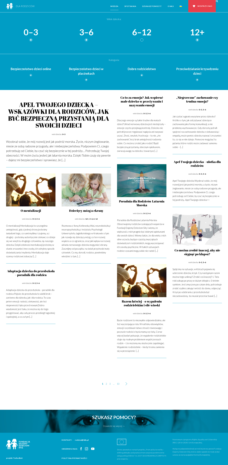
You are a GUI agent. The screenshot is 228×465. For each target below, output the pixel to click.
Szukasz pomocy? (152, 6)
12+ (197, 32)
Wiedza (114, 6)
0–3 (31, 32)
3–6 (86, 32)
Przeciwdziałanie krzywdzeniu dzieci (197, 71)
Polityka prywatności (74, 458)
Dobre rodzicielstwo (142, 69)
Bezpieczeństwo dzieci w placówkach (86, 71)
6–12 (141, 32)
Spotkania (130, 6)
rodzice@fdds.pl (82, 440)
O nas (171, 6)
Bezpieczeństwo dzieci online (31, 69)
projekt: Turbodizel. (14, 458)
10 (118, 383)
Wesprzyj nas (204, 6)
